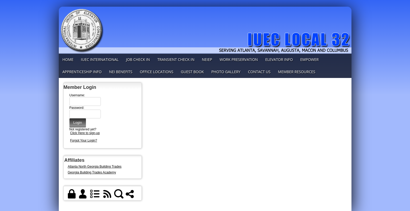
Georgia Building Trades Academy (92, 172)
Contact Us (259, 71)
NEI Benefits (120, 71)
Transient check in (175, 59)
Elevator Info (279, 59)
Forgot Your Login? (83, 140)
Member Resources (296, 71)
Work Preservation (239, 59)
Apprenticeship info (82, 71)
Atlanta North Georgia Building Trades (95, 166)
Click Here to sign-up (85, 133)
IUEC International (100, 59)
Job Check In (138, 59)
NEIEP (207, 59)
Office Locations (156, 71)
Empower (309, 59)
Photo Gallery (226, 71)
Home (68, 59)
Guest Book (192, 71)
